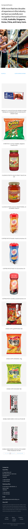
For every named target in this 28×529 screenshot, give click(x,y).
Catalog (14, 519)
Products (21, 517)
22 (17, 453)
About (13, 517)
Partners (7, 519)
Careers (14, 521)
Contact (21, 519)
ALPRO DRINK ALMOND (20, 73)
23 (19, 453)
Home (6, 517)
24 (21, 453)
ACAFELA (3, 73)
